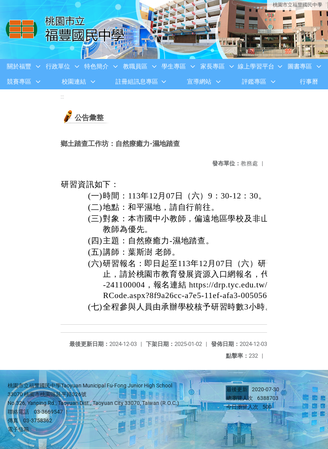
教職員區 (135, 66)
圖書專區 (300, 66)
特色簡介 (96, 66)
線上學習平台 (256, 66)
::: (62, 97)
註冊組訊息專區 (136, 81)
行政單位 (58, 66)
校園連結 (74, 81)
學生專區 (174, 66)
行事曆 (309, 81)
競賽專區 (19, 81)
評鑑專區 (254, 81)
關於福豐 (19, 66)
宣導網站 (199, 81)
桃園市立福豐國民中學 (297, 5)
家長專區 (212, 66)
